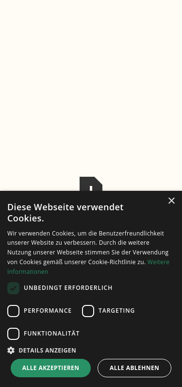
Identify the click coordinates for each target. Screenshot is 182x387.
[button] (91, 350)
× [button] (171, 201)
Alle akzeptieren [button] (51, 368)
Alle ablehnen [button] (134, 368)
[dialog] (91, 289)
